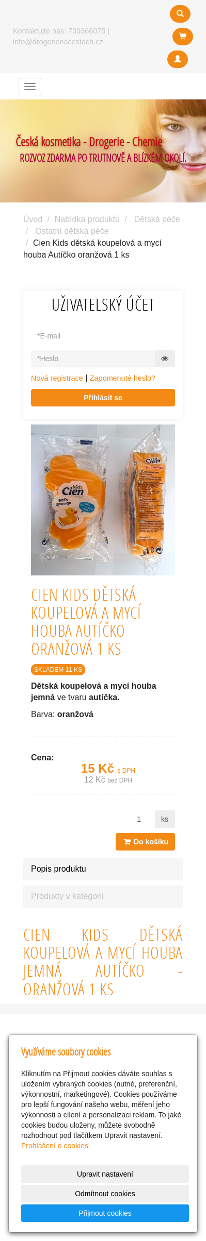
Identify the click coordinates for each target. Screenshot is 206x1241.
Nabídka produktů (87, 219)
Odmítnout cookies (105, 1193)
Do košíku (145, 842)
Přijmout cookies (105, 1213)
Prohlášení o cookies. (55, 1146)
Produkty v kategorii (67, 896)
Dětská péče (157, 219)
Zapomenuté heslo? (122, 378)
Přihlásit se (103, 398)
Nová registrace (57, 378)
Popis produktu (58, 868)
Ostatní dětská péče (71, 231)
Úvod (32, 219)
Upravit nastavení (105, 1174)
